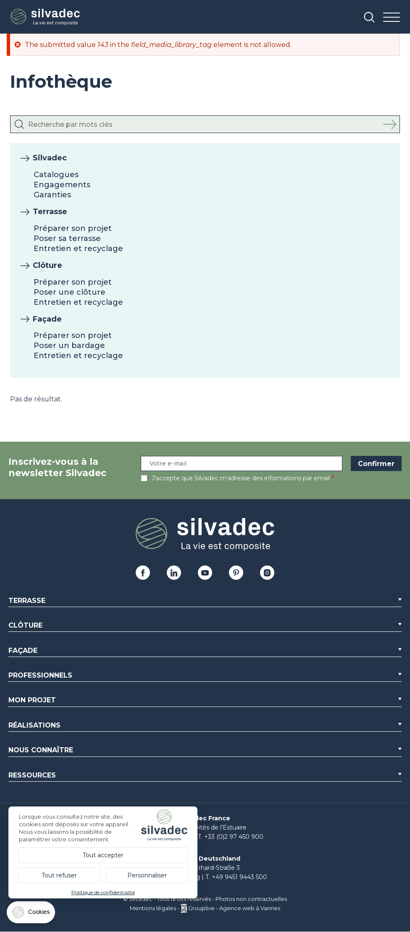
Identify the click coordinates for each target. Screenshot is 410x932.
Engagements (62, 184)
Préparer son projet (73, 228)
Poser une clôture (69, 292)
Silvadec (50, 157)
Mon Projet (32, 700)
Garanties (52, 194)
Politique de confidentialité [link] (103, 892)
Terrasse (50, 211)
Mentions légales (153, 908)
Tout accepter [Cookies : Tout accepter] (103, 855)
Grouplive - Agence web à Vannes (234, 908)
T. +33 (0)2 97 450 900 (230, 836)
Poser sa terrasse (67, 238)
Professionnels (40, 675)
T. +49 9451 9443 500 (236, 877)
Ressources (32, 775)
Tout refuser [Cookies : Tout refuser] (59, 875)
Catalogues (56, 174)
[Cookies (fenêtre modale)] (31, 914)
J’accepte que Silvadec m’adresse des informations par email (241, 478)
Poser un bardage (69, 345)
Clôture (47, 265)
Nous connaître (40, 750)
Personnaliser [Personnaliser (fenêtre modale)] (147, 875)
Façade (47, 319)
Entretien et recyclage (78, 248)
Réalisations (34, 725)
